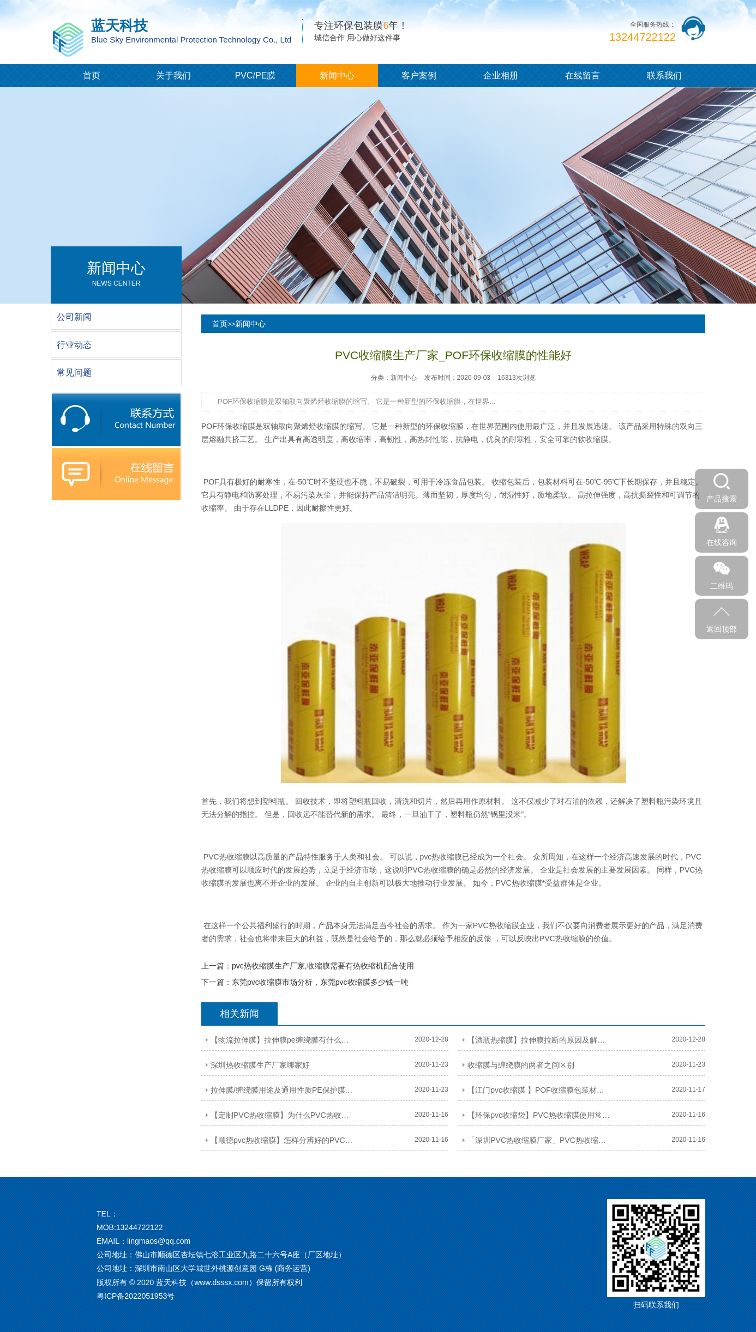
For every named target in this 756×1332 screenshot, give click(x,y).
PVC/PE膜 (255, 75)
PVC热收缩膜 (226, 856)
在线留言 (582, 75)
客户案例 (418, 75)
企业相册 (500, 75)
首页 (91, 75)
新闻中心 (337, 75)
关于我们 (173, 75)
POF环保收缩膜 (228, 426)
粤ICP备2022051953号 (136, 1296)
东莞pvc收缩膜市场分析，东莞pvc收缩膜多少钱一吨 (320, 982)
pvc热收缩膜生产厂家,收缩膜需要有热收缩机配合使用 (323, 965)
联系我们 (664, 75)
